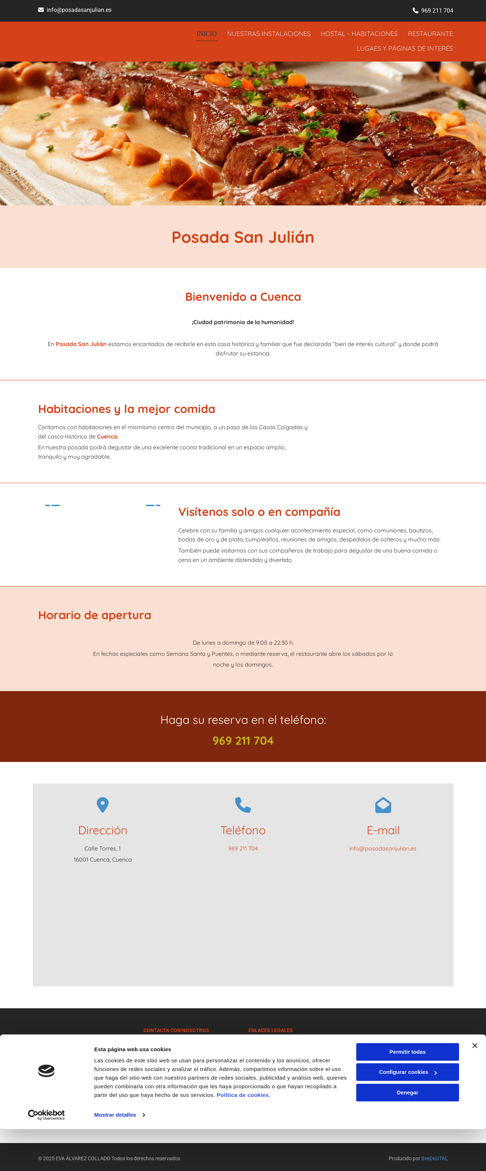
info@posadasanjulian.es (79, 9)
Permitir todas (408, 1094)
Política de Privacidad (272, 1051)
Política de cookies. (243, 1137)
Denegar (407, 1134)
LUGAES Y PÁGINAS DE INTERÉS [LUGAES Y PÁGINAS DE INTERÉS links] (405, 46)
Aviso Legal (261, 1043)
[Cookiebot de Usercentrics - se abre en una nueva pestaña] (46, 1157)
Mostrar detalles (115, 1157)
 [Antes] (52, 502)
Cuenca (107, 433)
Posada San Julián (81, 341)
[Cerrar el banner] (474, 1087)
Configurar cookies (408, 1114)
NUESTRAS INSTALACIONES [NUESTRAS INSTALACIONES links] (268, 33)
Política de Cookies (269, 1059)
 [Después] (153, 502)
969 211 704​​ (437, 10)
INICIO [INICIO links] (206, 33)
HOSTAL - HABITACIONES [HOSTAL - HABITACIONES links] (359, 33)
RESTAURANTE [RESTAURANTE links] (430, 33)
